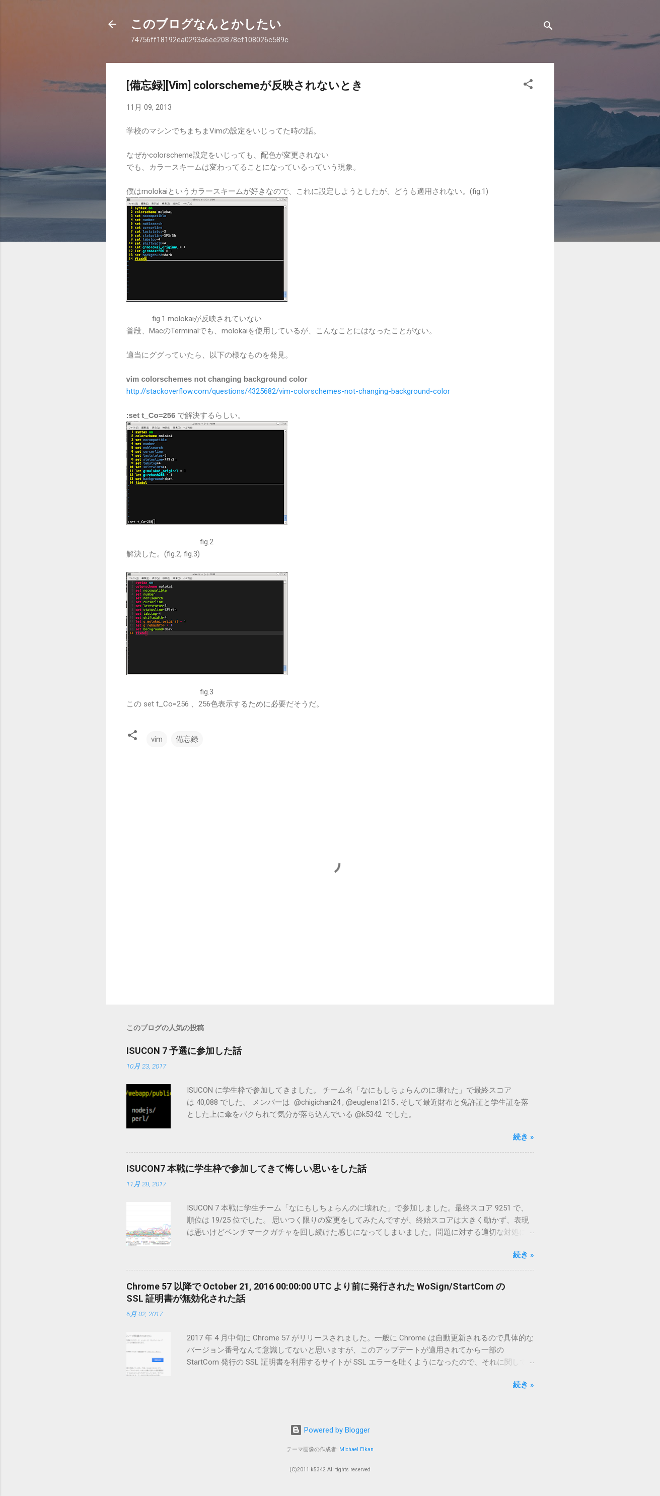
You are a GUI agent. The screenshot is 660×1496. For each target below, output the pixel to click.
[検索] (548, 27)
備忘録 (187, 739)
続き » (523, 1137)
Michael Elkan (356, 1449)
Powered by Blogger (330, 1430)
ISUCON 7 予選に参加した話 (184, 1050)
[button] (528, 86)
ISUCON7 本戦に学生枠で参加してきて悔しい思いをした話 (246, 1168)
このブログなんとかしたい (205, 24)
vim (157, 739)
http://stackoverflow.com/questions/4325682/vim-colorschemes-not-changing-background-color (288, 391)
